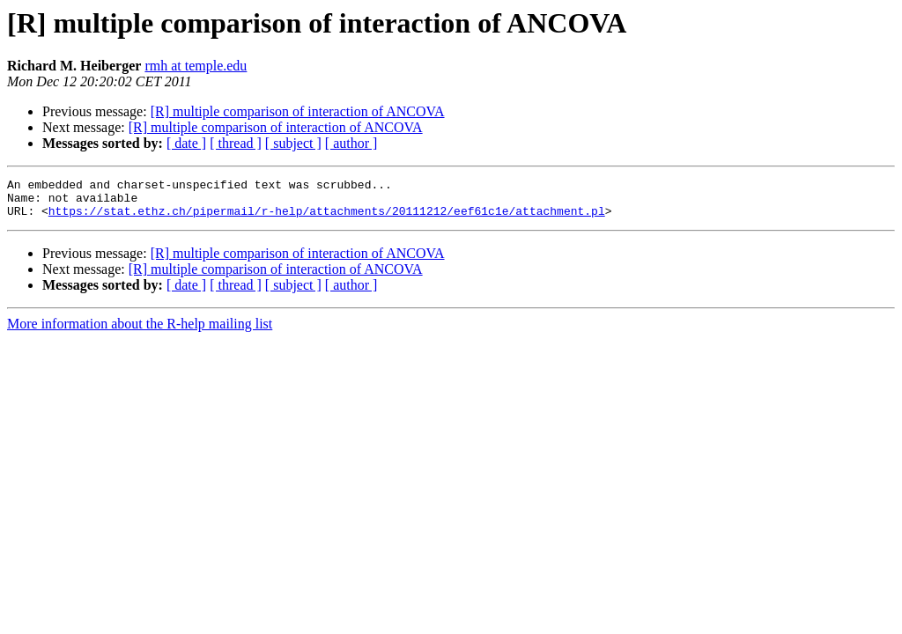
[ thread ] (236, 143)
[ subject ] (293, 143)
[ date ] (186, 143)
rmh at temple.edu (195, 65)
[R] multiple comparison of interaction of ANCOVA (298, 111)
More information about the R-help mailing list (139, 331)
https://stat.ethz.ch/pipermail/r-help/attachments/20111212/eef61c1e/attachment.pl (326, 218)
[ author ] (351, 143)
